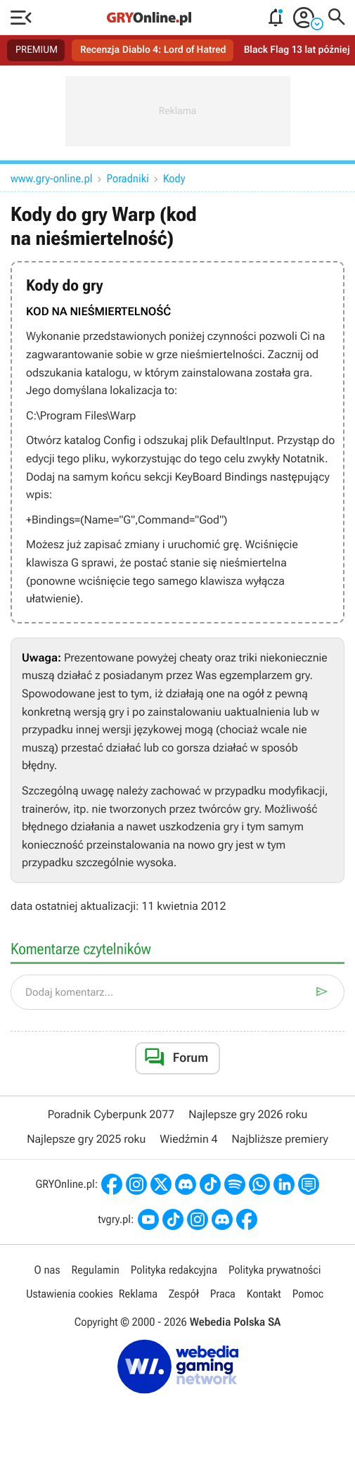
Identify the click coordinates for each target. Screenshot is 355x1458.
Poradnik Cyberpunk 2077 (111, 1114)
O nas (47, 1269)
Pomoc (307, 1293)
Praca (222, 1293)
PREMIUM (36, 50)
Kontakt (264, 1293)
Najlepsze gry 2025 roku (86, 1139)
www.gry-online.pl (52, 178)
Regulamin (95, 1269)
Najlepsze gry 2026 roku (247, 1114)
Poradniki (128, 178)
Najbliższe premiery (279, 1139)
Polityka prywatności (274, 1269)
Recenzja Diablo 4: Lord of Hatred (153, 50)
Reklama (138, 1293)
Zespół (184, 1293)
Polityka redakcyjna (174, 1269)
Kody (174, 178)
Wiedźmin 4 (188, 1139)
